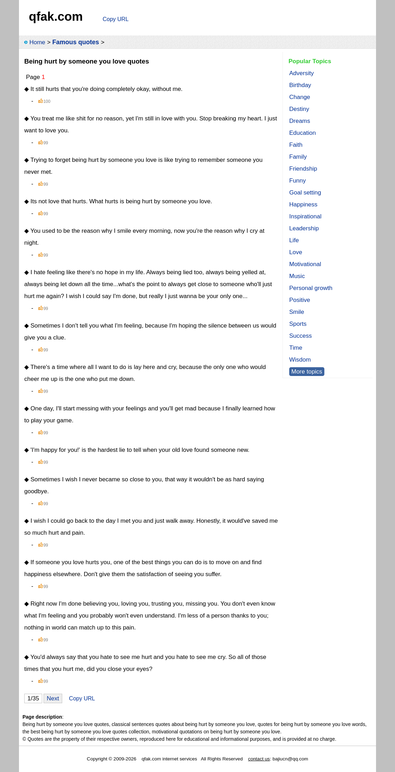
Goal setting (305, 192)
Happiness (303, 204)
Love (295, 252)
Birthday (300, 85)
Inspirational (305, 216)
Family (298, 156)
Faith (296, 144)
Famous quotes (75, 42)
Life (294, 240)
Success (300, 335)
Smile (296, 312)
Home (37, 42)
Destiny (299, 109)
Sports (297, 324)
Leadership (304, 228)
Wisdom (300, 359)
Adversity (301, 73)
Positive (299, 300)
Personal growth (310, 288)
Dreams (299, 121)
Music (297, 276)
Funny (297, 180)
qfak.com (56, 16)
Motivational (305, 264)
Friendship (303, 168)
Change (299, 97)
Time (295, 347)
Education (302, 133)
